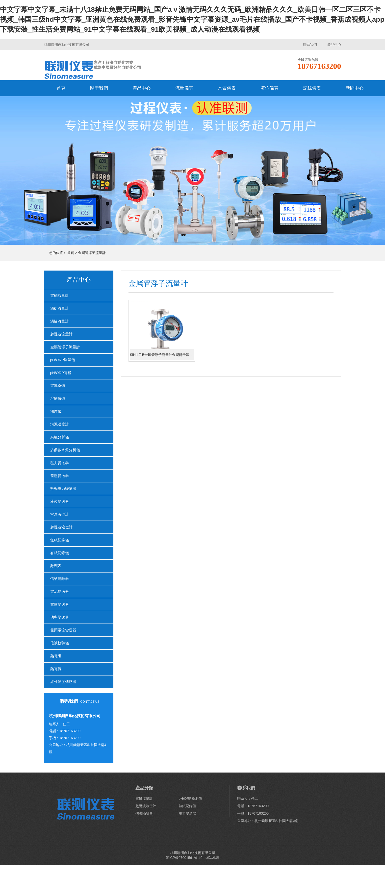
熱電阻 (55, 656)
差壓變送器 (59, 476)
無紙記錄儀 (59, 540)
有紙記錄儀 (59, 553)
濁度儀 (55, 411)
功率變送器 (59, 617)
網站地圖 (212, 858)
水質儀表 (227, 88)
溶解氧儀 (57, 398)
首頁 (60, 88)
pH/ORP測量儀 (62, 360)
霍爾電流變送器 (63, 630)
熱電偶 (55, 669)
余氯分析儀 (59, 437)
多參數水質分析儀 (65, 450)
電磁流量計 (59, 295)
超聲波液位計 (61, 527)
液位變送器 (59, 501)
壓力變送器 (59, 463)
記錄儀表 (312, 88)
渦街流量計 (59, 308)
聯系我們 (310, 45)
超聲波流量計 (61, 334)
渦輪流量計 (59, 321)
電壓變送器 (59, 604)
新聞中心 (354, 88)
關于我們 (99, 88)
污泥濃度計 (59, 424)
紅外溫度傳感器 (63, 681)
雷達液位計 (59, 514)
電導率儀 (57, 385)
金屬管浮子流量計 (92, 253)
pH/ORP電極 (61, 373)
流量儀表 (184, 88)
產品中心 (334, 45)
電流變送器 (59, 591)
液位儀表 (269, 88)
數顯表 (55, 566)
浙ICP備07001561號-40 (185, 858)
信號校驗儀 (59, 643)
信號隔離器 (59, 578)
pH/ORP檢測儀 (190, 798)
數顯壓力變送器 (63, 488)
